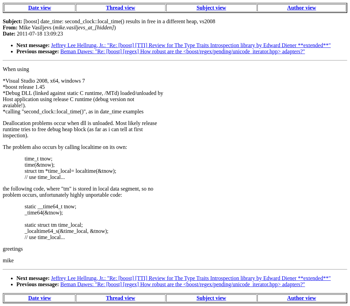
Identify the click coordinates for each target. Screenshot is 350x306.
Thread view (120, 8)
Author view (301, 8)
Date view (39, 8)
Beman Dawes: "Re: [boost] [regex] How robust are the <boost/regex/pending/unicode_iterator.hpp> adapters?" (182, 51)
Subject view (211, 8)
